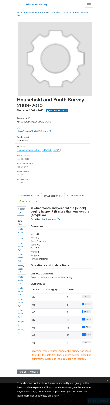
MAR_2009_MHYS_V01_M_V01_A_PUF (62, 12)
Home (19, 12)
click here (53, 395)
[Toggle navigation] (89, 5)
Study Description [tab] (29, 195)
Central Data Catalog (34, 12)
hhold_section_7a (21, 269)
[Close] (107, 380)
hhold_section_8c (21, 291)
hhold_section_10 (21, 313)
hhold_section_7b (21, 280)
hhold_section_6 (21, 257)
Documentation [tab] (75, 195)
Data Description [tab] (53, 196)
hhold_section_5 (21, 246)
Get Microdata (57, 110)
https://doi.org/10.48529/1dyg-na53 (34, 131)
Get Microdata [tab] (28, 201)
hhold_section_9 (21, 302)
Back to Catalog (29, 372)
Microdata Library (37, 4)
